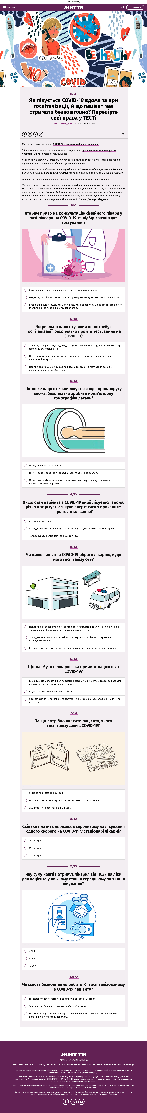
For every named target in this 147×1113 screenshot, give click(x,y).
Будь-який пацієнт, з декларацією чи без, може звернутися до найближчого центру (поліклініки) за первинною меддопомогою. (77, 307)
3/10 (74, 381)
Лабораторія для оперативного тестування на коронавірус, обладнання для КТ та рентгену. (77, 702)
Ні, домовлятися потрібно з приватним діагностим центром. (77, 1000)
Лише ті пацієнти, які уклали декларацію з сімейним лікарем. (77, 291)
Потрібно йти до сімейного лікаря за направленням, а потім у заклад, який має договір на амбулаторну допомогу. (77, 1016)
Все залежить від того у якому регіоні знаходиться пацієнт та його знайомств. (77, 649)
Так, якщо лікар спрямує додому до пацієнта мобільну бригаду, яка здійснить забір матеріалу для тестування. (77, 348)
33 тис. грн (77, 857)
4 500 (77, 952)
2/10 (74, 319)
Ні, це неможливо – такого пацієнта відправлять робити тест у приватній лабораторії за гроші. (77, 359)
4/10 (74, 494)
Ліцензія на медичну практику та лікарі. (77, 693)
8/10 (74, 818)
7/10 (74, 713)
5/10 (74, 547)
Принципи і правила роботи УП (107, 1065)
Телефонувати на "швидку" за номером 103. (77, 537)
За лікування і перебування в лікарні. (77, 809)
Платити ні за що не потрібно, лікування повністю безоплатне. (77, 801)
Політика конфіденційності (43, 1065)
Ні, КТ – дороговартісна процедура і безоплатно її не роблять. (77, 474)
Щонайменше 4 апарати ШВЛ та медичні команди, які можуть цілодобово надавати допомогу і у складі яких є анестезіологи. (77, 684)
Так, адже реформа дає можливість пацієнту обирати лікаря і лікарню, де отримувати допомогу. (77, 640)
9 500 (77, 959)
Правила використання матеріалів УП (74, 1065)
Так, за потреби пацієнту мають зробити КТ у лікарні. (77, 1007)
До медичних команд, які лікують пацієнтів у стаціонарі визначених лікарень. (77, 529)
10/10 (74, 977)
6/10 (74, 659)
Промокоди (128, 1065)
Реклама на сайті (20, 1065)
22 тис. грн (77, 849)
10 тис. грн (77, 842)
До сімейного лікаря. (77, 522)
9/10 (74, 866)
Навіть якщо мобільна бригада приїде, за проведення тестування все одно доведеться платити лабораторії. (77, 369)
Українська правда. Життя (64, 124)
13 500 (77, 967)
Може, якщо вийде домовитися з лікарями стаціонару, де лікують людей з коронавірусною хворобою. (77, 483)
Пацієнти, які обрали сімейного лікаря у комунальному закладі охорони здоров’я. (77, 298)
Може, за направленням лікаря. (77, 467)
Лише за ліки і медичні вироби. (77, 794)
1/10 (74, 205)
